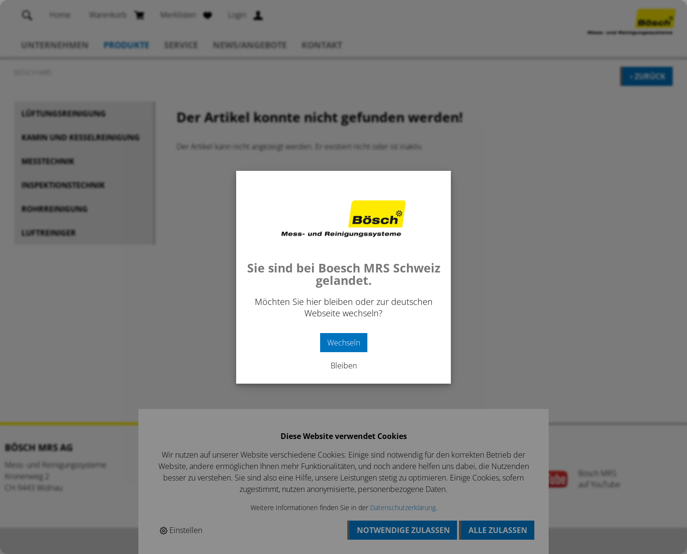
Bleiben (344, 365)
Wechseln (343, 342)
